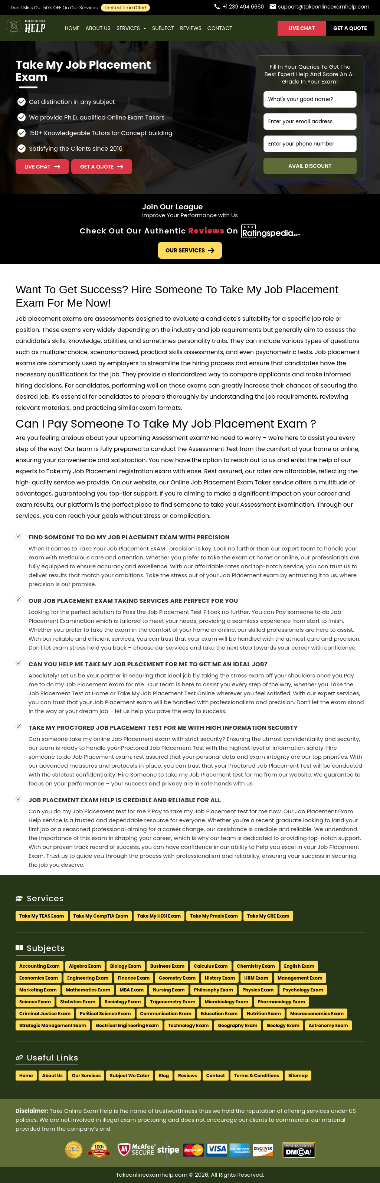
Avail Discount (309, 166)
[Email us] (319, 7)
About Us (97, 28)
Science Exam (35, 1002)
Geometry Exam (177, 978)
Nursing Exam (169, 990)
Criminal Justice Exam (45, 1013)
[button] (101, 166)
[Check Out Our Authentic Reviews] (270, 230)
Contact (219, 28)
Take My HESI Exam (159, 916)
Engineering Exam (87, 978)
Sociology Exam (123, 1002)
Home (72, 28)
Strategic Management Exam (52, 1025)
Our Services (190, 250)
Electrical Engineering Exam (127, 1025)
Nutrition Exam (264, 1013)
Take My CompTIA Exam (100, 916)
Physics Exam (257, 990)
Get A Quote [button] (350, 28)
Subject (163, 28)
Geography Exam (237, 1025)
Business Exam (167, 966)
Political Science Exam (105, 1013)
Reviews (191, 28)
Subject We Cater (129, 1075)
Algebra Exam (85, 966)
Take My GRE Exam (268, 916)
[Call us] (238, 7)
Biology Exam (125, 966)
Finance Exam (134, 978)
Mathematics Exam (88, 990)
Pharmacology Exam (281, 1002)
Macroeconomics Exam (317, 1013)
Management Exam (300, 978)
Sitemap (298, 1075)
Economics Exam (38, 978)
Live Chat (301, 28)
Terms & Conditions (256, 1075)
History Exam (220, 978)
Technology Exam (188, 1025)
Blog (164, 1075)
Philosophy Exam (213, 990)
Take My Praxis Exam (214, 916)
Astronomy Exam (328, 1025)
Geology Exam (283, 1025)
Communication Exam (165, 1013)
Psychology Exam (303, 990)
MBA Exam (131, 990)
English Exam (299, 966)
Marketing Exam (38, 990)
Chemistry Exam (256, 966)
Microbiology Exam (226, 1002)
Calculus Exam (210, 966)
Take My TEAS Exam (41, 916)
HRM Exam (256, 978)
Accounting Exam (39, 966)
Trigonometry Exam (172, 1002)
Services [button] (131, 28)
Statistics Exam (77, 1002)
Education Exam (219, 1013)
